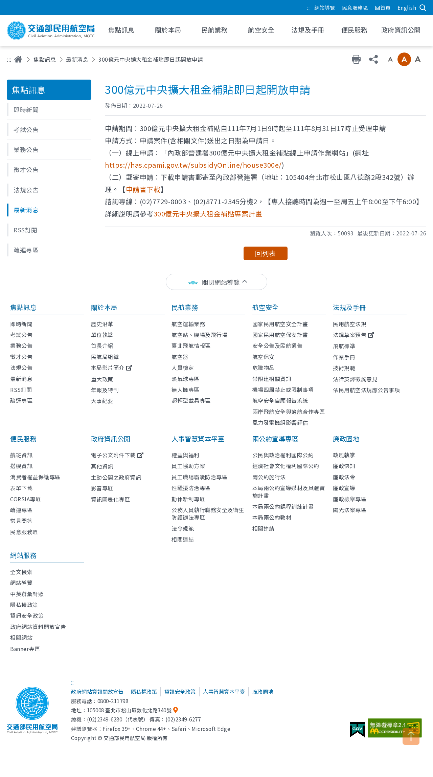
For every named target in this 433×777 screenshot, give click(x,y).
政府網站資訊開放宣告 (97, 691)
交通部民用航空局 (51, 30)
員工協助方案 (188, 466)
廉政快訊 (344, 466)
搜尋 (422, 7)
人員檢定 (183, 367)
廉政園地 (346, 438)
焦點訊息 (44, 59)
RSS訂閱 (21, 389)
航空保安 (263, 357)
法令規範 (183, 528)
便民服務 (23, 438)
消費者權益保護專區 (35, 477)
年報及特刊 (105, 390)
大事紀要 (102, 401)
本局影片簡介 (107, 367)
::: (309, 7)
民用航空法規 (349, 324)
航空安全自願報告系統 (280, 400)
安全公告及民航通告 (277, 345)
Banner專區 (25, 649)
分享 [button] (373, 59)
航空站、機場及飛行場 (199, 335)
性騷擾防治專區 (191, 488)
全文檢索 (21, 572)
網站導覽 (324, 7)
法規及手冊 (349, 307)
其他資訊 (102, 466)
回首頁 (383, 7)
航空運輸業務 (188, 324)
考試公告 (21, 335)
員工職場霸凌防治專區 (199, 477)
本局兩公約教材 (272, 517)
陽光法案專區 (349, 510)
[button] (49, 109)
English (406, 7)
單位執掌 (102, 335)
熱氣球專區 (186, 379)
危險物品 (263, 367)
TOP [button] (411, 736)
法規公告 (21, 367)
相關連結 (183, 539)
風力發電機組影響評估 (280, 422)
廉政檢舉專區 (349, 499)
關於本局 (104, 307)
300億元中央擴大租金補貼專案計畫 (208, 213)
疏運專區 (21, 400)
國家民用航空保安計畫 (280, 335)
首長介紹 (102, 345)
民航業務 (185, 307)
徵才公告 (21, 357)
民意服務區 (355, 7)
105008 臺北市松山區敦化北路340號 (129, 710)
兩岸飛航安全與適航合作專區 (288, 411)
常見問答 (21, 521)
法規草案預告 (349, 335)
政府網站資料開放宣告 (38, 627)
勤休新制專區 (188, 499)
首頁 (18, 59)
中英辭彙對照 (27, 594)
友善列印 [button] (356, 59)
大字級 (418, 59)
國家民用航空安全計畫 (280, 324)
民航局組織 (105, 357)
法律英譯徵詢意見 (355, 379)
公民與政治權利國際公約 (283, 455)
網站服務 (23, 555)
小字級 (390, 59)
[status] (216, 282)
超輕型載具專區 (191, 400)
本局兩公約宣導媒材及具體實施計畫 (288, 491)
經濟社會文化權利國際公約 (285, 466)
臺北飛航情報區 (191, 345)
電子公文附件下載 (113, 455)
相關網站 (21, 637)
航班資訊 (21, 455)
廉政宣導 (344, 488)
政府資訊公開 (111, 438)
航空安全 (265, 307)
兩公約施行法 (269, 477)
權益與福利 (186, 455)
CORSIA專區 (25, 499)
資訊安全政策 (27, 615)
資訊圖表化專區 (110, 499)
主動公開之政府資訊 (116, 477)
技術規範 (344, 368)
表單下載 (21, 488)
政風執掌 (344, 455)
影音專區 (102, 488)
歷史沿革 (102, 324)
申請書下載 (143, 189)
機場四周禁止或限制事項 (283, 389)
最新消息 (77, 59)
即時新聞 (21, 324)
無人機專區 (186, 389)
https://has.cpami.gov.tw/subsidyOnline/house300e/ (193, 165)
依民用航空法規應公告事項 (366, 390)
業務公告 (21, 345)
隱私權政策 (24, 605)
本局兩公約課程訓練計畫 (283, 506)
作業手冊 (344, 357)
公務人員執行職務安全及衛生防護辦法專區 (208, 513)
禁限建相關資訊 (272, 379)
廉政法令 (344, 477)
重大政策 (102, 379)
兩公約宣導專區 (275, 438)
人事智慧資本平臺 (198, 438)
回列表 (265, 253)
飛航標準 (344, 346)
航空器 (180, 357)
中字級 (404, 59)
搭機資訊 (21, 466)
